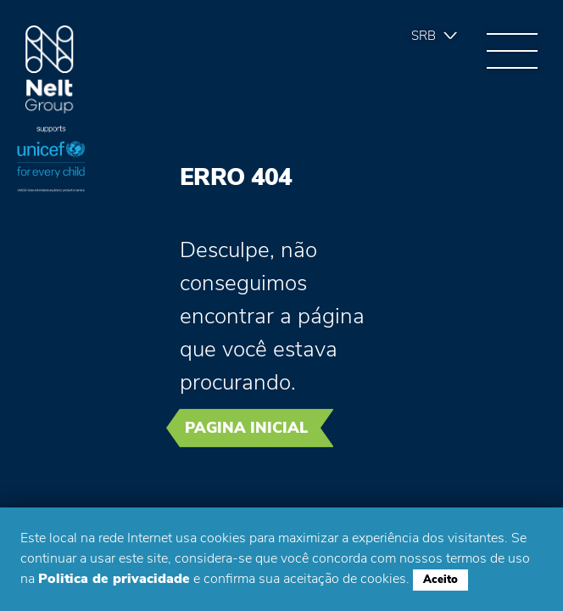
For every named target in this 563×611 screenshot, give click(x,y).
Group (49, 70)
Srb (423, 35)
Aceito (440, 579)
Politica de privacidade (114, 578)
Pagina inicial (246, 428)
